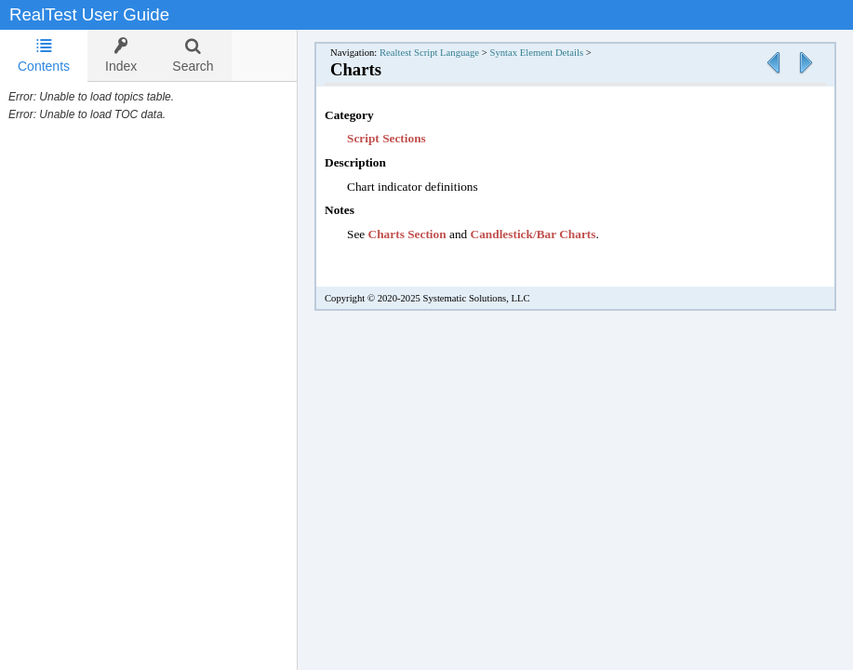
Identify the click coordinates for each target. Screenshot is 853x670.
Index (121, 55)
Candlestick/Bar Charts (533, 234)
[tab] (43, 56)
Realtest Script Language (429, 52)
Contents (44, 55)
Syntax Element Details (536, 52)
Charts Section (407, 234)
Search (192, 55)
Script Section (384, 138)
